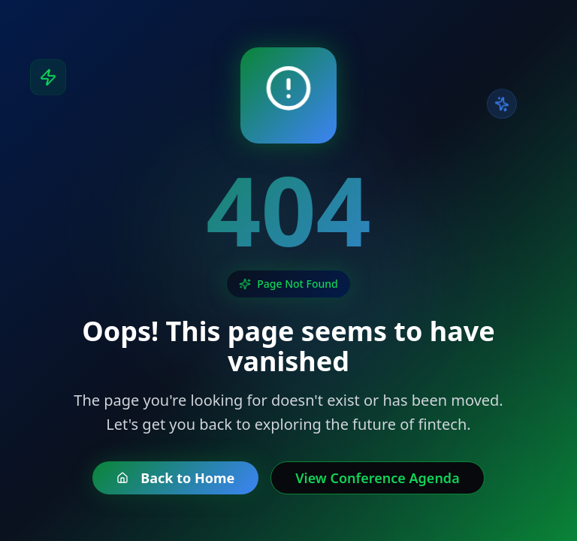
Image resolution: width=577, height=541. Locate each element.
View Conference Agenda (377, 478)
